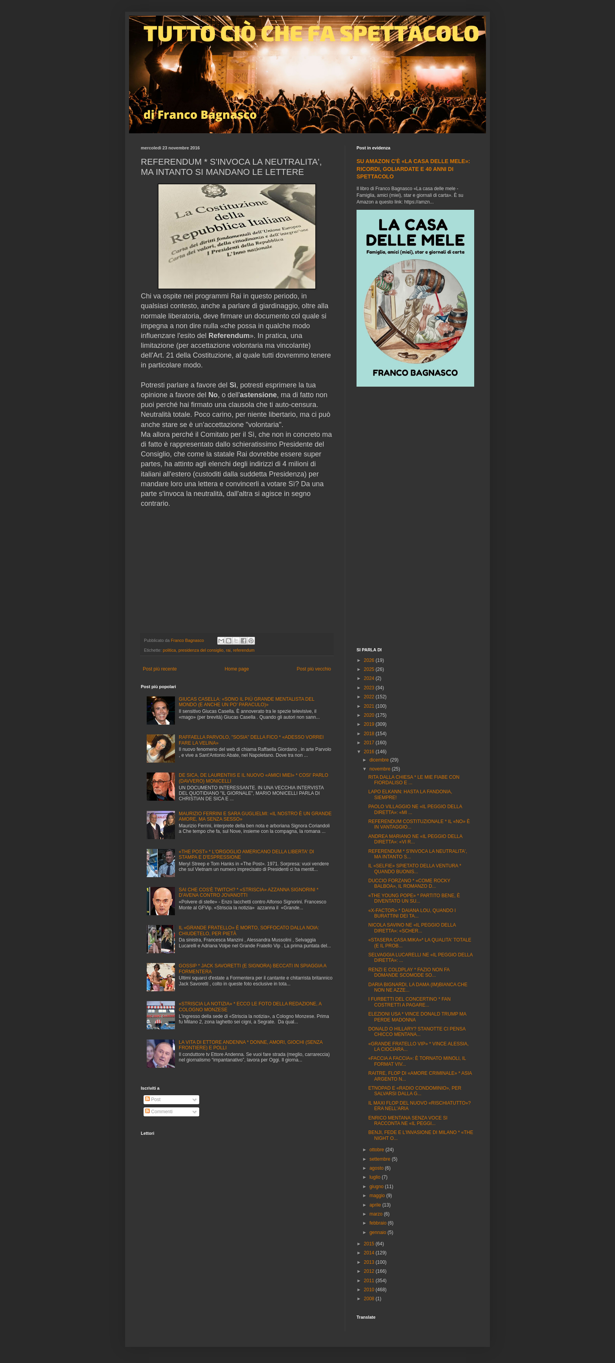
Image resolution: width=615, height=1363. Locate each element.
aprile (375, 1205)
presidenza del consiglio (201, 650)
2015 (370, 1244)
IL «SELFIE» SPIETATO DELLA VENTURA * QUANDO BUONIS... (414, 868)
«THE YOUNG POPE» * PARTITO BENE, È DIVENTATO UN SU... (414, 898)
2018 (370, 733)
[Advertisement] (415, 518)
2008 (370, 1298)
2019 (370, 724)
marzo (376, 1214)
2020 (370, 715)
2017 (370, 742)
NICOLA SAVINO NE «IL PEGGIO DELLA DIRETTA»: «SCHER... (412, 927)
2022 (370, 697)
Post (152, 1099)
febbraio (378, 1223)
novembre (380, 769)
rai (228, 650)
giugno (377, 1186)
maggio (377, 1195)
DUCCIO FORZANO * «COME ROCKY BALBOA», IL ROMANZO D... (409, 883)
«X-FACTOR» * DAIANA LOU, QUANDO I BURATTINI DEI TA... (412, 913)
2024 (370, 678)
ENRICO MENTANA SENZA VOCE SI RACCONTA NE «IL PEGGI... (408, 1120)
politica (169, 650)
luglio (375, 1177)
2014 (370, 1253)
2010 (370, 1289)
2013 (370, 1262)
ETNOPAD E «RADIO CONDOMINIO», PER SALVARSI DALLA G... (414, 1090)
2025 (370, 669)
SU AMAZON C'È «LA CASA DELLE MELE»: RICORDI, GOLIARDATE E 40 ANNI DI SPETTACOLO (413, 169)
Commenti (159, 1111)
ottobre (377, 1149)
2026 (370, 660)
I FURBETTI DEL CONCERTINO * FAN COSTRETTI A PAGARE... (409, 1001)
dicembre (379, 760)
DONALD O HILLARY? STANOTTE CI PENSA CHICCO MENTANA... (417, 1031)
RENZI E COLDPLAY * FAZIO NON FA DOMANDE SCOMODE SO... (408, 972)
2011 (370, 1280)
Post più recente (160, 669)
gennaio (378, 1232)
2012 (370, 1271)
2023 (370, 688)
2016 (370, 751)
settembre (380, 1159)
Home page (237, 669)
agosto (377, 1168)
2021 (370, 706)
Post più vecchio (314, 669)
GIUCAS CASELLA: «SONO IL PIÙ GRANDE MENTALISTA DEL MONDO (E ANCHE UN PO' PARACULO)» (246, 701)
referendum (244, 650)
